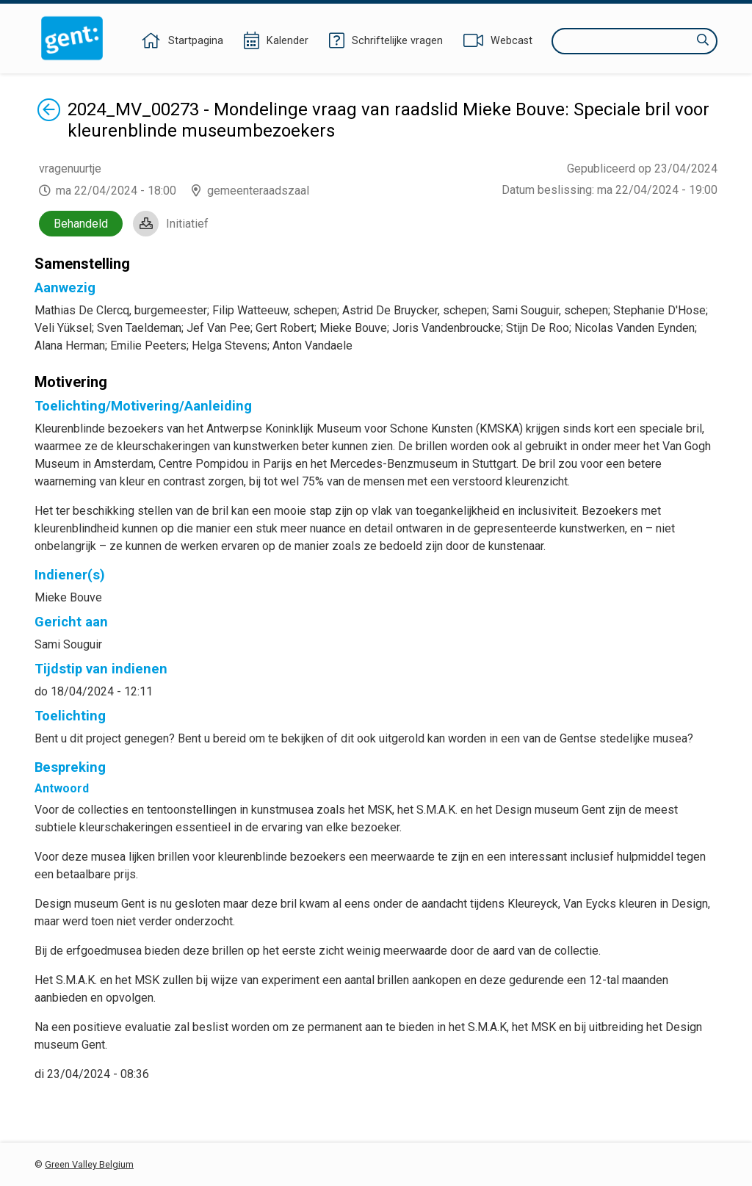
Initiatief (187, 224)
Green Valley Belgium (89, 1164)
